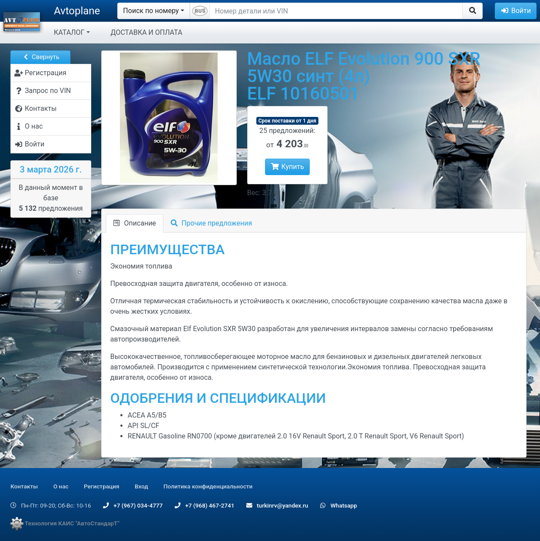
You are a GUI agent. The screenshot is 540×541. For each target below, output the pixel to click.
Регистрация (101, 486)
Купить (287, 167)
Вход (141, 486)
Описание (134, 223)
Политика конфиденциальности (207, 486)
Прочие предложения (211, 223)
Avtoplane (77, 11)
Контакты (24, 486)
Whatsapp (338, 505)
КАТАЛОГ (69, 32)
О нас (61, 486)
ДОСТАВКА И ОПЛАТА (146, 32)
